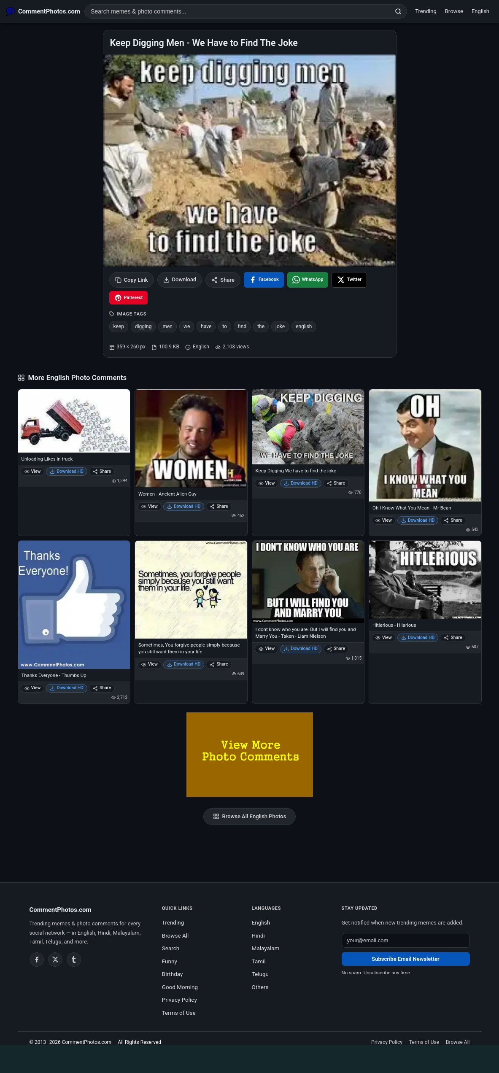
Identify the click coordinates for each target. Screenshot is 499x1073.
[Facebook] (37, 959)
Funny (169, 961)
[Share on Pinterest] (128, 298)
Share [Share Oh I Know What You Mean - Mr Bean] (453, 520)
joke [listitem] (280, 326)
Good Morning (180, 987)
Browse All (175, 935)
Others (260, 987)
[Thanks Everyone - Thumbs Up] (74, 605)
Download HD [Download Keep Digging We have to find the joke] (301, 483)
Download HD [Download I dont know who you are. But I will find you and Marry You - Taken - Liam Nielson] (301, 648)
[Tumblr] (74, 959)
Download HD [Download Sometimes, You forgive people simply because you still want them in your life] (184, 664)
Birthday (172, 974)
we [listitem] (186, 326)
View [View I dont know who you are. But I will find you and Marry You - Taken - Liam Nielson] (267, 648)
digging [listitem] (143, 326)
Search (170, 948)
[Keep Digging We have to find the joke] (308, 426)
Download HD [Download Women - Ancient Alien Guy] (184, 506)
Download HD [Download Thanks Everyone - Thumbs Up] (67, 687)
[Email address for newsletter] (406, 940)
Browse (454, 11)
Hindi (258, 935)
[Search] (398, 11)
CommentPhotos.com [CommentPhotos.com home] (61, 910)
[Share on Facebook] (264, 280)
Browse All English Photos (249, 816)
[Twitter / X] (55, 959)
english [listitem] (304, 326)
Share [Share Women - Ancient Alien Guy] (219, 506)
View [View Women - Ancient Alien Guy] (149, 506)
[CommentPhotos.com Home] (43, 11)
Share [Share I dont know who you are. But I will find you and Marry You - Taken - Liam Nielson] (336, 648)
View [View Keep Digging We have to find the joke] (267, 483)
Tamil (259, 961)
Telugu (260, 974)
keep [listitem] (118, 326)
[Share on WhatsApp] (308, 280)
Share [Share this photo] (223, 280)
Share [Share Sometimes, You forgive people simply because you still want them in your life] (219, 664)
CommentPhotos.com (86, 1042)
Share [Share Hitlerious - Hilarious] (453, 637)
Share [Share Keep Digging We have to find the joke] (336, 483)
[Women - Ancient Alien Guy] (191, 438)
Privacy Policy (179, 999)
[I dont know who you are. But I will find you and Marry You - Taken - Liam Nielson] (308, 582)
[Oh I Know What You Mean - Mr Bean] (425, 445)
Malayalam (266, 948)
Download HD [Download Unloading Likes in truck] (67, 471)
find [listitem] (242, 326)
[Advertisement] (249, 1057)
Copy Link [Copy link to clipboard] (131, 280)
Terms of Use (179, 1012)
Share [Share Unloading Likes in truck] (102, 471)
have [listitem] (206, 326)
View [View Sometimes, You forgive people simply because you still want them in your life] (149, 664)
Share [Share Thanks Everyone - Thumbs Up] (102, 687)
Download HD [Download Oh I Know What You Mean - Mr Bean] (418, 520)
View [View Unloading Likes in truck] (32, 471)
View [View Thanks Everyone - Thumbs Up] (32, 687)
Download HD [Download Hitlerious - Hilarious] (418, 637)
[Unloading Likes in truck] (74, 421)
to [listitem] (224, 326)
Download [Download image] (180, 279)
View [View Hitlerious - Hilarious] (383, 637)
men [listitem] (167, 326)
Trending (426, 11)
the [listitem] (260, 326)
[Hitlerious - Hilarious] (425, 580)
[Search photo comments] (237, 11)
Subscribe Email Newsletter (405, 959)
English (480, 11)
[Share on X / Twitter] (349, 280)
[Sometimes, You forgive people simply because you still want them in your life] (191, 590)
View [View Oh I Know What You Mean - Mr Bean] (383, 520)
